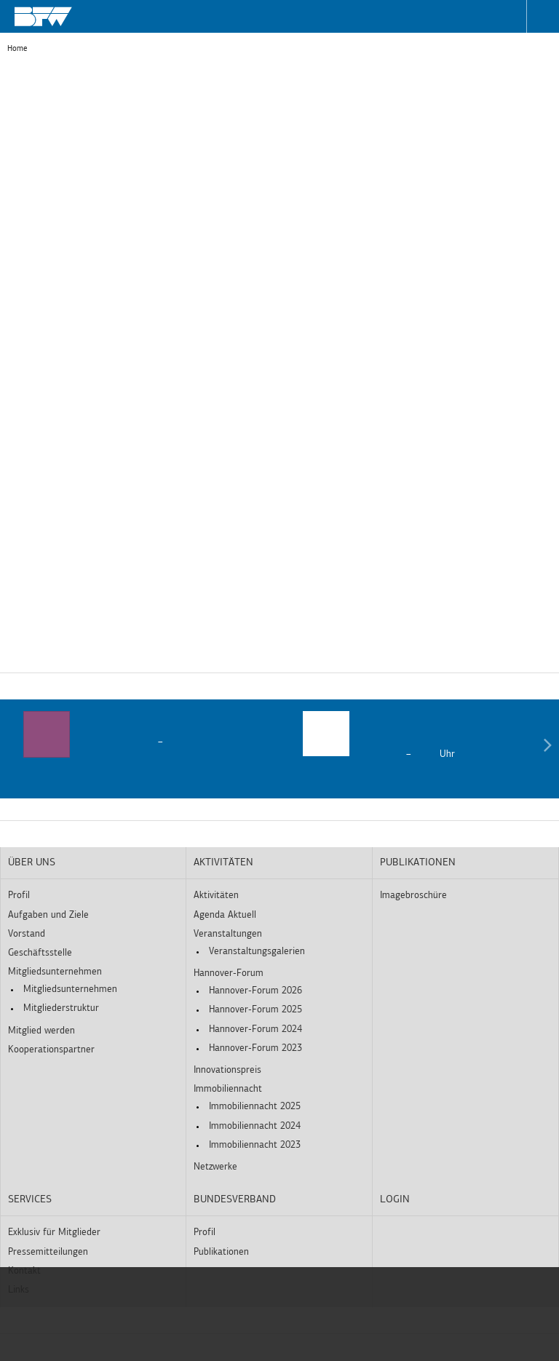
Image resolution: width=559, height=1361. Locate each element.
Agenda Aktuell (225, 915)
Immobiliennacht (228, 1089)
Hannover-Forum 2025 (255, 1010)
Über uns (31, 862)
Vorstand (26, 934)
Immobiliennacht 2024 (255, 1126)
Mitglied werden (41, 1031)
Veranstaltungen (228, 934)
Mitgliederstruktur (61, 1008)
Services (30, 1199)
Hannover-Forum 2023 (255, 1048)
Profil (19, 895)
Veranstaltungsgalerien (257, 951)
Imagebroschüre (413, 895)
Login (395, 1199)
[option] (140, 736)
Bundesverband (235, 1199)
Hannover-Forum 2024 (255, 1029)
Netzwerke (215, 1167)
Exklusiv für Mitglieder (54, 1232)
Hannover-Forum (228, 973)
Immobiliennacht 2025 (255, 1106)
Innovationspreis (227, 1070)
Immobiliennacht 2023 (255, 1145)
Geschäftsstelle (40, 953)
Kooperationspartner (51, 1050)
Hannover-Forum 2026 (255, 991)
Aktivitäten (223, 862)
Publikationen (418, 862)
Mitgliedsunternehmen (55, 972)
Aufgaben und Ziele (48, 915)
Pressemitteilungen (48, 1252)
